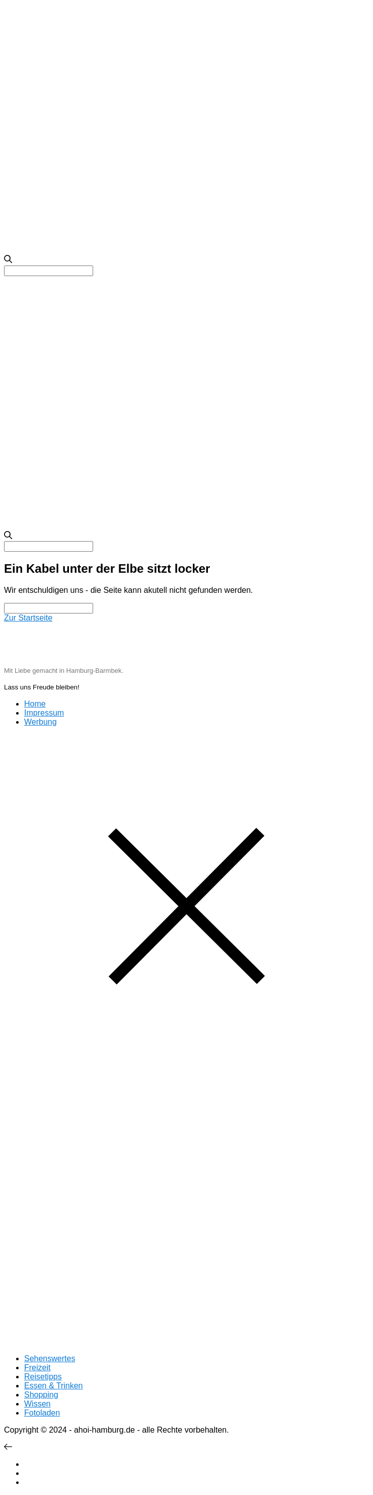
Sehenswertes (49, 1358)
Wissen (37, 1403)
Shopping (41, 1394)
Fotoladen (42, 1413)
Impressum (44, 713)
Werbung (40, 722)
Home (35, 703)
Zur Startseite (28, 617)
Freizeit (37, 1367)
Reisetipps (43, 1376)
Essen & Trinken (53, 1385)
